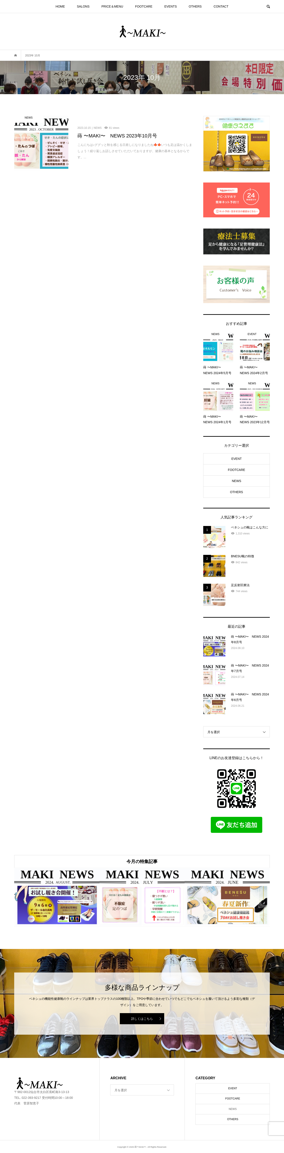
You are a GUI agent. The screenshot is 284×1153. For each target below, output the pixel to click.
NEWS (236, 481)
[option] (56, 897)
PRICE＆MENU (112, 6)
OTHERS (195, 6)
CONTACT (221, 6)
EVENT (236, 458)
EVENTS (170, 6)
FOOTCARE (143, 6)
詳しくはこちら (142, 1018)
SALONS (83, 6)
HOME (60, 6)
